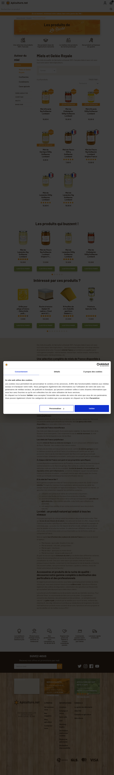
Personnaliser (56, 408)
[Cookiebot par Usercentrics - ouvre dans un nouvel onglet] (98, 364)
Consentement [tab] (21, 372)
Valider (92, 408)
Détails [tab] (57, 372)
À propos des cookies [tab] (92, 372)
